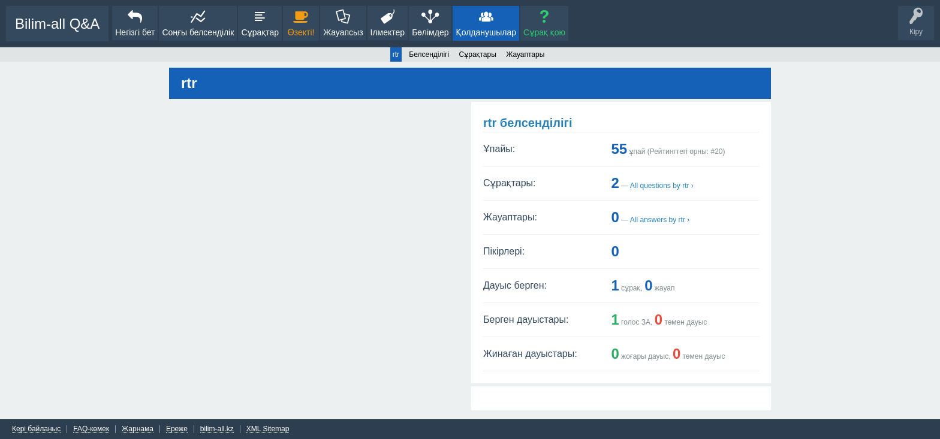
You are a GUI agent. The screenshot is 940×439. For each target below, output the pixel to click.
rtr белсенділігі (527, 122)
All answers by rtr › (659, 220)
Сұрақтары (477, 54)
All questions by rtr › (662, 185)
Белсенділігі (429, 54)
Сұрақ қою (544, 32)
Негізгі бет (135, 32)
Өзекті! (301, 32)
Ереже (177, 429)
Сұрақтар (260, 32)
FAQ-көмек (91, 429)
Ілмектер (387, 32)
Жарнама (137, 429)
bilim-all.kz (217, 429)
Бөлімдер (430, 32)
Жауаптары (525, 54)
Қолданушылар (486, 32)
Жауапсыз (343, 32)
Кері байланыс (36, 429)
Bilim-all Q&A (57, 24)
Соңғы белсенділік (198, 32)
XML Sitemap (268, 429)
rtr (396, 54)
